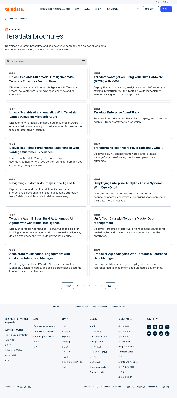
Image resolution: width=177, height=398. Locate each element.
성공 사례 (9, 340)
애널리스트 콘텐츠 (13, 350)
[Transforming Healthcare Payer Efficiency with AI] (131, 154)
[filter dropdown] (83, 62)
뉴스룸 (121, 372)
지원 (157, 2)
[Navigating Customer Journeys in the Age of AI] (46, 190)
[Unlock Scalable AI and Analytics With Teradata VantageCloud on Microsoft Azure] (46, 119)
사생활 (95, 387)
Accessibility (153, 387)
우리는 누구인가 (125, 326)
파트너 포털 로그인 (70, 361)
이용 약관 (141, 387)
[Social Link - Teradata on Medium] (161, 327)
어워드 (8, 345)
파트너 (65, 356)
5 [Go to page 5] (101, 285)
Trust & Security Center (16, 335)
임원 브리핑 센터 (126, 367)
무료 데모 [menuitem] (149, 9)
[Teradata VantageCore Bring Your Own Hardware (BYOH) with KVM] (131, 83)
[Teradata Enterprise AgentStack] (131, 119)
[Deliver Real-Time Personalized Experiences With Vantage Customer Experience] (46, 154)
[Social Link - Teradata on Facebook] (155, 333)
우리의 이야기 (124, 336)
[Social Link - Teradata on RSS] (167, 333)
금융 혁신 (66, 336)
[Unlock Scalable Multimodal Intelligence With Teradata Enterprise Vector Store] (46, 83)
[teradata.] (14, 9)
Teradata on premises (43, 331)
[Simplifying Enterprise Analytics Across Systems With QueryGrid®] (131, 190)
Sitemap (86, 387)
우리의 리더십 (124, 331)
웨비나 (93, 356)
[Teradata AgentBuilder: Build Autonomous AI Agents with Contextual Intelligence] (46, 225)
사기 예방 (66, 341)
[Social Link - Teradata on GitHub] (155, 327)
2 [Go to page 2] (83, 285)
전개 (7, 360)
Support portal (97, 372)
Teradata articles (81, 307)
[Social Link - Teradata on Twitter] (167, 327)
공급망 (65, 346)
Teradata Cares (125, 351)
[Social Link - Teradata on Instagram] (161, 333)
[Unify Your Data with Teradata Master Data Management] (131, 225)
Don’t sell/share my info (111, 387)
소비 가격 (37, 346)
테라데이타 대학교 (98, 351)
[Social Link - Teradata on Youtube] (149, 333)
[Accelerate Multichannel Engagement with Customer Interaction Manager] (46, 260)
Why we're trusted (14, 329)
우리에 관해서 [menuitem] (113, 9)
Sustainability (124, 341)
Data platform (96, 341)
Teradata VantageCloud (44, 326)
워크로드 (37, 341)
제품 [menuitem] (77, 9)
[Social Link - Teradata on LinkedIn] (149, 327)
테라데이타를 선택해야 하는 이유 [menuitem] (55, 9)
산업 (64, 326)
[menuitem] (138, 9)
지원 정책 (165, 387)
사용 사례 (66, 351)
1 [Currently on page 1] (77, 285)
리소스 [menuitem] (98, 9)
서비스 (65, 367)
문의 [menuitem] (165, 9)
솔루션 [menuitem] (87, 9)
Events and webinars (128, 361)
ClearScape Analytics (43, 336)
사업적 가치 (10, 355)
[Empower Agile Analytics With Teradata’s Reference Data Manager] (131, 260)
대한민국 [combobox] (166, 2)
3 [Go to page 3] (89, 285)
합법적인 (130, 387)
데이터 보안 (95, 346)
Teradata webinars (99, 307)
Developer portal (98, 367)
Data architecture (98, 336)
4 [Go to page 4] (96, 285)
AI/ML (93, 326)
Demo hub (95, 361)
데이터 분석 (95, 331)
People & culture (126, 346)
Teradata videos (118, 307)
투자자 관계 (123, 377)
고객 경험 (66, 331)
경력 (120, 356)
